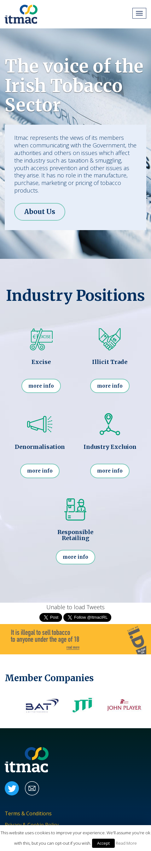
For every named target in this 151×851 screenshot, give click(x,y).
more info (41, 386)
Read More (126, 843)
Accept (103, 843)
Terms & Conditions (28, 813)
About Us (39, 211)
